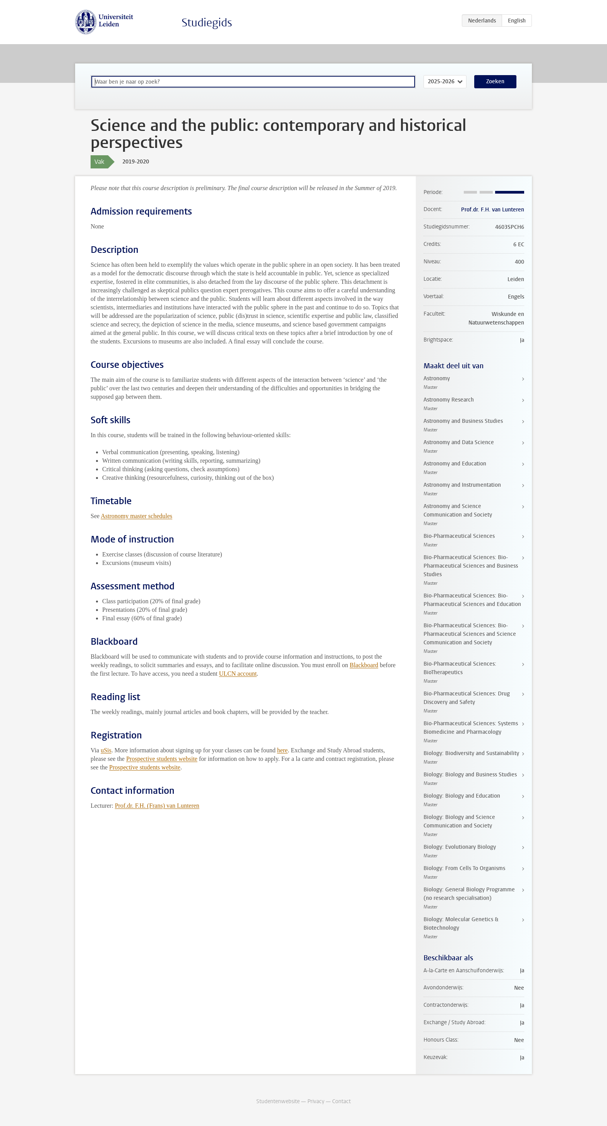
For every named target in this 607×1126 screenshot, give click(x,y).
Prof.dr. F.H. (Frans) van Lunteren (157, 805)
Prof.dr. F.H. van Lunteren (492, 209)
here (282, 750)
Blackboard (364, 665)
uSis (106, 750)
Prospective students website (161, 758)
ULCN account (238, 673)
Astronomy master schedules (136, 516)
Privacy (315, 1101)
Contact (341, 1101)
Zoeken (495, 81)
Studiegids (207, 22)
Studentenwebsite (278, 1101)
